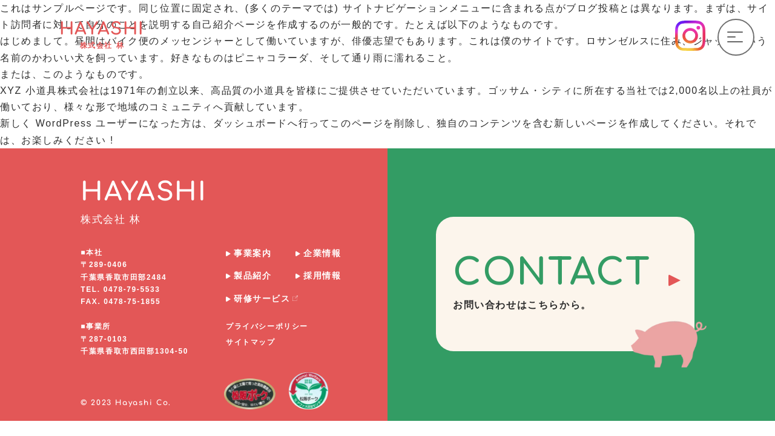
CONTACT (573, 281)
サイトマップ (250, 342)
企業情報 (322, 253)
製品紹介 (252, 275)
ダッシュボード (250, 123)
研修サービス (266, 298)
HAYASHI (102, 34)
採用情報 (322, 275)
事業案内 (252, 253)
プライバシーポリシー (267, 326)
